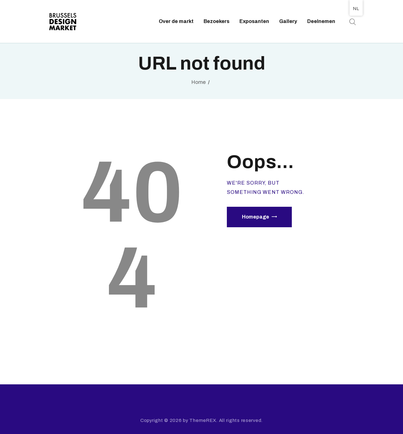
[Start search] (352, 22)
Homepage (255, 217)
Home (198, 82)
